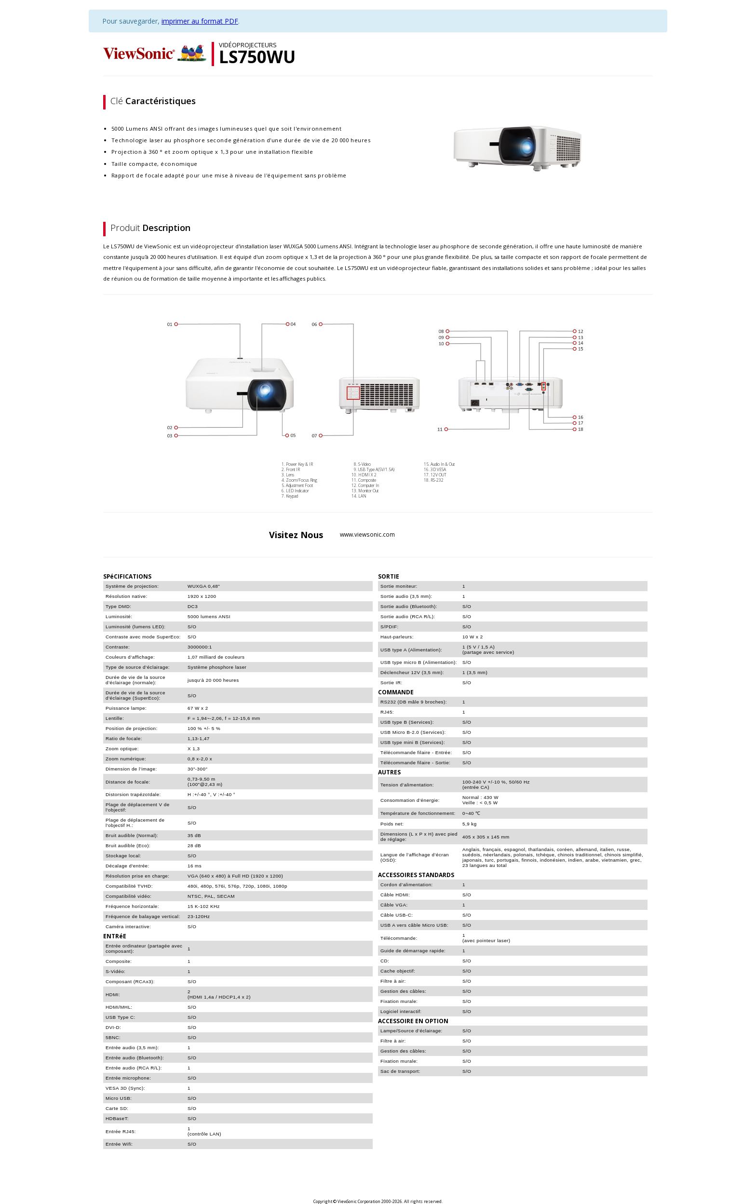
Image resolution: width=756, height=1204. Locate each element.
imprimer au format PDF (200, 21)
